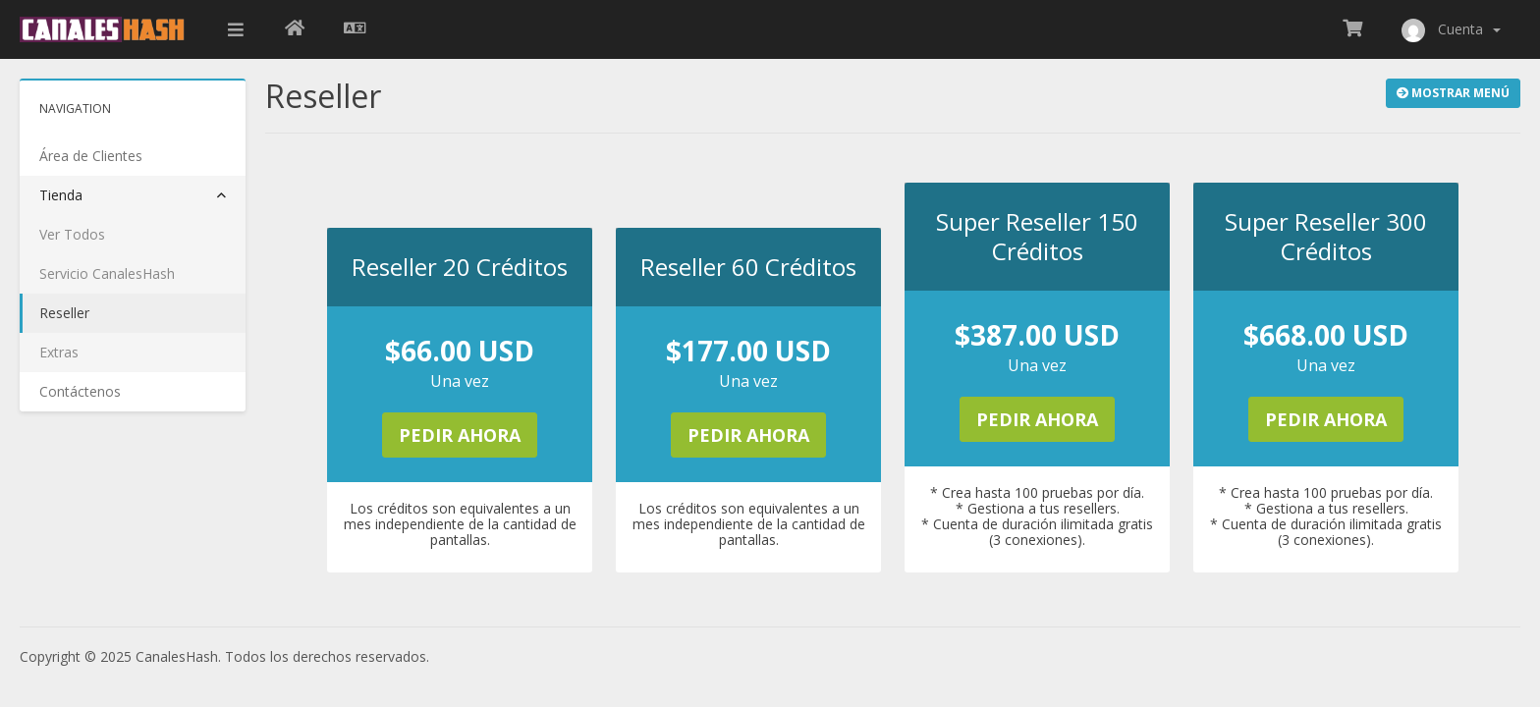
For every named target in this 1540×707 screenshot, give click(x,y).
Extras (59, 352)
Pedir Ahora (460, 435)
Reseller (64, 312)
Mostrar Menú (1453, 92)
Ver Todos (72, 234)
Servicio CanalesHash (107, 273)
